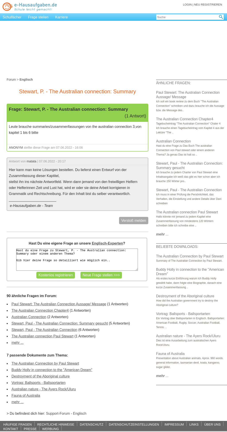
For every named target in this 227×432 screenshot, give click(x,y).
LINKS (194, 424)
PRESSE (30, 428)
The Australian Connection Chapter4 (40, 310)
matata (31, 161)
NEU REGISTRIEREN (208, 4)
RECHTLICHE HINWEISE (55, 424)
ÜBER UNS (212, 424)
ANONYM (16, 147)
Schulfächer (12, 17)
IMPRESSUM (174, 424)
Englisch (79, 413)
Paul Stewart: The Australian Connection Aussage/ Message (59, 304)
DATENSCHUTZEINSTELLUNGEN (134, 424)
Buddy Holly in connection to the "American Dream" (52, 370)
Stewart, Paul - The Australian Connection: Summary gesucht (60, 323)
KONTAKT (10, 428)
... (162, 234)
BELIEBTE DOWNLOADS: (177, 247)
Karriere (61, 17)
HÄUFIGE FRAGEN (17, 424)
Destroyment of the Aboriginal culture (41, 376)
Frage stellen (38, 17)
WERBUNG (50, 428)
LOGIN (187, 4)
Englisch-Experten (107, 243)
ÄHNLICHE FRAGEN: (173, 83)
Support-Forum (58, 413)
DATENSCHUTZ (91, 424)
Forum (11, 79)
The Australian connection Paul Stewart (42, 336)
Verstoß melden (133, 220)
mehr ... (17, 342)
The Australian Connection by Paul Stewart (45, 363)
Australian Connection (29, 317)
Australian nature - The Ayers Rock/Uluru (44, 389)
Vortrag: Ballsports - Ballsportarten (39, 383)
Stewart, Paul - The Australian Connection (44, 330)
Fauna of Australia (26, 395)
